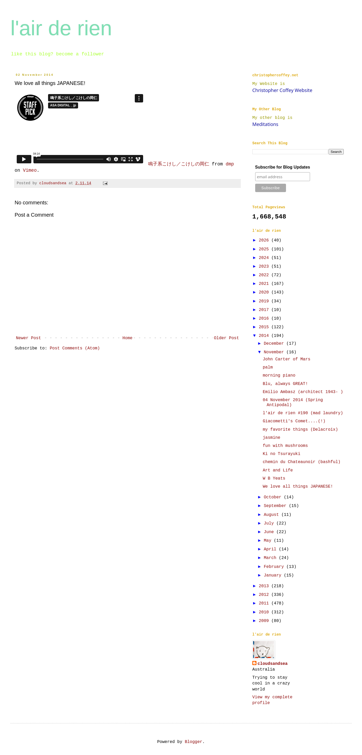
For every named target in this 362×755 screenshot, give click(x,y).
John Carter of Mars (286, 359)
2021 (265, 283)
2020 (265, 292)
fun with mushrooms (285, 445)
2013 (265, 586)
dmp (230, 164)
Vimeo (30, 170)
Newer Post (28, 338)
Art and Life (278, 470)
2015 (265, 327)
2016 (265, 318)
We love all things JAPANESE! (298, 486)
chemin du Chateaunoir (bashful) (302, 462)
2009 (265, 621)
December (275, 343)
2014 (265, 335)
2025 (265, 249)
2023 (265, 266)
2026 (265, 240)
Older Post (226, 338)
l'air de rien (61, 28)
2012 (265, 594)
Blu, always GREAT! (285, 384)
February (275, 566)
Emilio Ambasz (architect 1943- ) (303, 392)
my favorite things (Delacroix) (300, 429)
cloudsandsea (273, 663)
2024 (265, 258)
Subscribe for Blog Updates (282, 167)
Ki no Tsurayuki (281, 454)
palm (268, 367)
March (271, 558)
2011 (265, 603)
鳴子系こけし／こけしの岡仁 (178, 164)
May (269, 540)
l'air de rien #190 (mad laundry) (303, 413)
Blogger (193, 742)
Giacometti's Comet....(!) (294, 421)
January (274, 575)
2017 (265, 310)
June (270, 532)
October (274, 497)
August (272, 514)
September (276, 506)
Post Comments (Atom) (75, 348)
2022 (265, 275)
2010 (265, 612)
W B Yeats (274, 478)
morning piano (279, 375)
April (271, 549)
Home (127, 338)
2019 (265, 301)
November (275, 352)
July (270, 523)
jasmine (271, 437)
